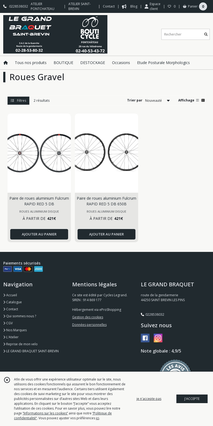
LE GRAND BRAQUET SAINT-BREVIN (31, 351)
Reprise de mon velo (20, 344)
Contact (109, 6)
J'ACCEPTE (192, 398)
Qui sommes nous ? (19, 316)
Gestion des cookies (87, 317)
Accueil (10, 295)
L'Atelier (11, 337)
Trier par (134, 100)
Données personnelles (89, 324)
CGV (8, 323)
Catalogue (12, 302)
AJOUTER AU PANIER (39, 234)
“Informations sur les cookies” (45, 413)
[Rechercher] (205, 34)
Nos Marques (15, 330)
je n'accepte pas (149, 398)
